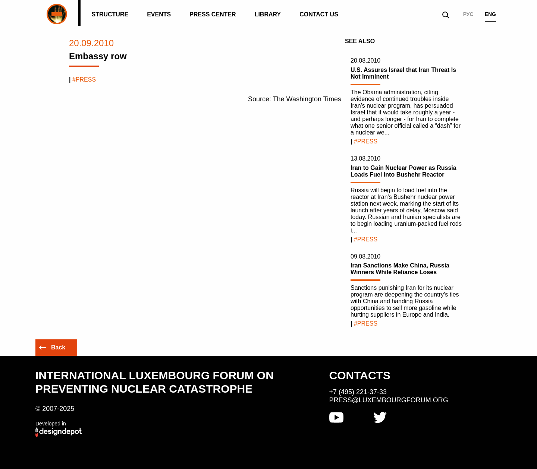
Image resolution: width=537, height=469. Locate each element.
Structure (109, 14)
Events (159, 14)
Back (58, 347)
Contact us (318, 14)
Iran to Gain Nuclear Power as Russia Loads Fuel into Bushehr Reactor (403, 171)
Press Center (212, 14)
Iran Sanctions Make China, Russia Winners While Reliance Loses (400, 268)
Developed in (50, 424)
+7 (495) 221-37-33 (358, 392)
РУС (468, 14)
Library (268, 14)
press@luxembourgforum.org (388, 400)
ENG (490, 14)
